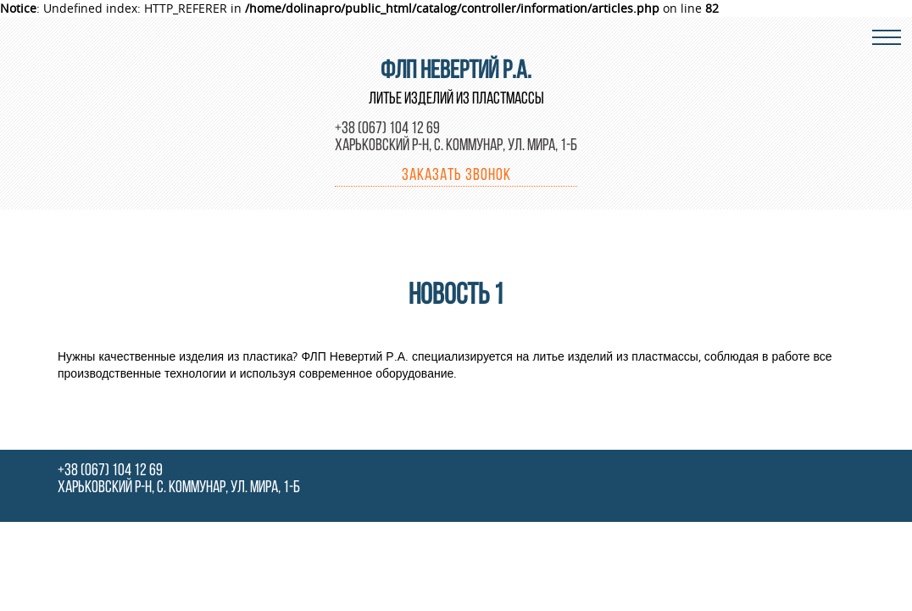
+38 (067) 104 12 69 (387, 129)
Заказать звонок (456, 175)
